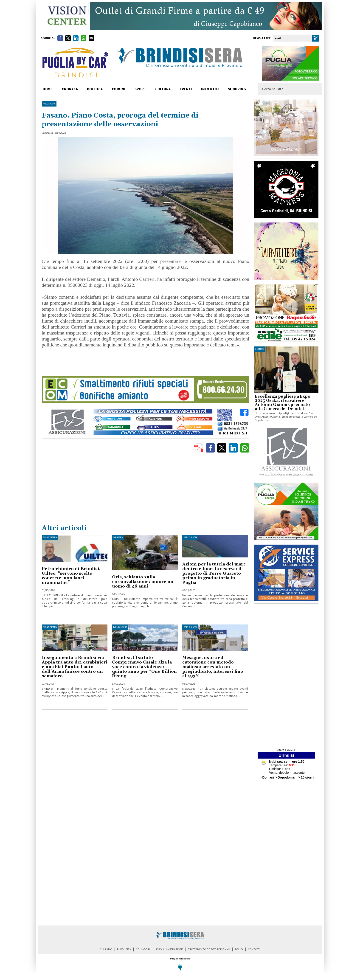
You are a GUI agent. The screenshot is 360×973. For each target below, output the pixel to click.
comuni (118, 89)
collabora (143, 949)
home (48, 89)
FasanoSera (49, 103)
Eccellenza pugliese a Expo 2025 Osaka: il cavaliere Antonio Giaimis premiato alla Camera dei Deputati (282, 402)
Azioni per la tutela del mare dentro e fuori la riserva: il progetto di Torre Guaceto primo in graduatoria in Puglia (214, 573)
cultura (163, 89)
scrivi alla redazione (169, 949)
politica (95, 89)
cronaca (70, 89)
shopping (237, 89)
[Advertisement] (145, 489)
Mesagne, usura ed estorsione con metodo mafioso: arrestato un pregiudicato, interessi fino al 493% (212, 667)
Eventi (186, 89)
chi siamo (106, 949)
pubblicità (124, 949)
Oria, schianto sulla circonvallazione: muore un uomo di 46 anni (142, 581)
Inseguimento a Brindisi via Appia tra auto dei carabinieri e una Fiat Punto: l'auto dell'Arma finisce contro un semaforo (74, 667)
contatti (254, 949)
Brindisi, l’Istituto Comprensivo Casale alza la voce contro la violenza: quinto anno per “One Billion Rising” (144, 667)
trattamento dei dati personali (209, 949)
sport (140, 89)
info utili (210, 89)
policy (239, 949)
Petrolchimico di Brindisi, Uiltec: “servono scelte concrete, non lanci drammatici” (71, 575)
